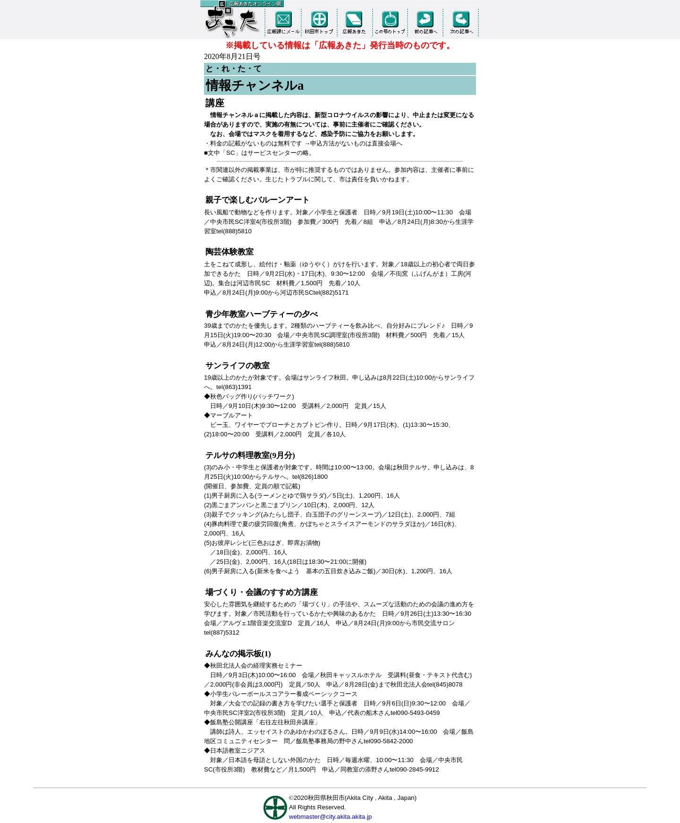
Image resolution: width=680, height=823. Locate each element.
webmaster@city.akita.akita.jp (330, 816)
